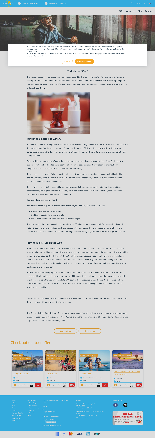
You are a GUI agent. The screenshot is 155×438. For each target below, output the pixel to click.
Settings (67, 61)
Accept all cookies (84, 61)
